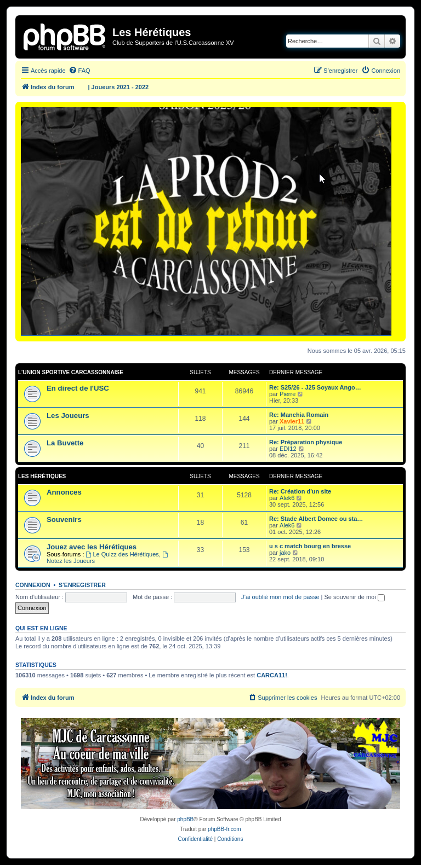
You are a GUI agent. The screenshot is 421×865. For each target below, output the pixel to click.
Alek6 (287, 498)
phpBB (185, 819)
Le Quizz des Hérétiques (122, 554)
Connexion (32, 585)
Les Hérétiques (42, 476)
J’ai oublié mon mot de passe (280, 597)
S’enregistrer (82, 585)
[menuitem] (79, 70)
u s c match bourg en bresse (310, 546)
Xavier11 (292, 421)
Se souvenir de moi (355, 597)
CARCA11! (272, 675)
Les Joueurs (68, 415)
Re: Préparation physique (305, 442)
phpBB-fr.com (224, 829)
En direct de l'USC (78, 388)
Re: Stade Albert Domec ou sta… (316, 518)
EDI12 (288, 448)
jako (285, 552)
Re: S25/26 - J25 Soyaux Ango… (315, 387)
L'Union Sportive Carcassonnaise (70, 372)
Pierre (287, 394)
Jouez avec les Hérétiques (91, 547)
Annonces (64, 492)
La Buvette (65, 443)
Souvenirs (64, 519)
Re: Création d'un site (300, 491)
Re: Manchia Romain (298, 414)
